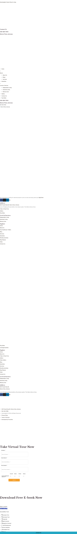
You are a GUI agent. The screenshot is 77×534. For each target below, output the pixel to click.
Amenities (4, 81)
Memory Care (6, 91)
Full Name (3, 450)
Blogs (4, 77)
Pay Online (4, 97)
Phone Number (4, 465)
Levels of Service (4, 85)
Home (3, 68)
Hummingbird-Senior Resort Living (8, 2)
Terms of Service (6, 417)
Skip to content (3, 506)
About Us (5, 74)
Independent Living (7, 87)
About (1, 72)
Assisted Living (6, 89)
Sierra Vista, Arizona (6, 34)
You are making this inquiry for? (5, 476)
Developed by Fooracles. (7, 419)
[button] (3, 508)
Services (5, 79)
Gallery (3, 93)
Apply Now (41, 196)
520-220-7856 (4, 31)
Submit (14, 480)
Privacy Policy (5, 415)
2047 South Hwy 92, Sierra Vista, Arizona (11, 409)
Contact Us (3, 29)
